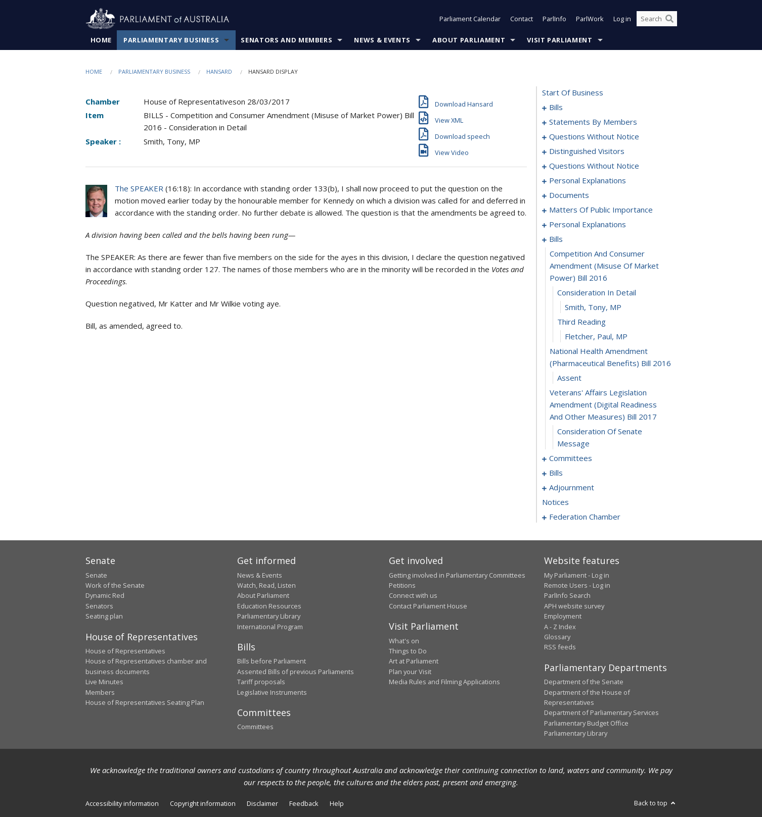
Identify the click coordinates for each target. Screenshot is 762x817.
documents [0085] (569, 195)
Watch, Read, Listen (266, 585)
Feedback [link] (304, 803)
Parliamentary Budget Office (586, 723)
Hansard (219, 71)
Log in (622, 19)
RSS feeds (560, 647)
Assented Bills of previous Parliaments (295, 671)
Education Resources (269, 605)
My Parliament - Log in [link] (576, 575)
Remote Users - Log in (577, 585)
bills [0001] (556, 108)
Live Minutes (104, 682)
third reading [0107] (581, 322)
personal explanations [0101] (587, 225)
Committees (255, 727)
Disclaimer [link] (262, 803)
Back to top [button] (655, 802)
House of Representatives (125, 650)
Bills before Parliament (271, 661)
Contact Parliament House (428, 605)
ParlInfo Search (567, 595)
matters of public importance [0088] (601, 210)
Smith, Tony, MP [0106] (593, 307)
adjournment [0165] (571, 488)
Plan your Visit (410, 671)
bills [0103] (556, 239)
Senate (96, 575)
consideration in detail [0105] (596, 293)
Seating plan (104, 616)
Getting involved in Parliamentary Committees (457, 575)
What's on (404, 640)
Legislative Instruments (272, 692)
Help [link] (337, 803)
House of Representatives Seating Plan (144, 702)
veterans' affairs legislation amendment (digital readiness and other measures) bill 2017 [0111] (603, 405)
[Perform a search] (669, 19)
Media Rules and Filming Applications (444, 682)
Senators (99, 605)
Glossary (557, 636)
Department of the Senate (583, 682)
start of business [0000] (572, 93)
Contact (521, 19)
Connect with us (413, 595)
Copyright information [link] (203, 803)
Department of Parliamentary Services (601, 713)
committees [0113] (570, 458)
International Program (270, 626)
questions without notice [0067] (594, 166)
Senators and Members (286, 39)
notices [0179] (555, 502)
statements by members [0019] (593, 122)
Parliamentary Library (268, 616)
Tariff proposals (261, 682)
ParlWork (590, 19)
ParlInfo (554, 19)
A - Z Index (560, 626)
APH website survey (574, 605)
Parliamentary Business (171, 39)
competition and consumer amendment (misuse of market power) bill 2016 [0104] (604, 266)
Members (100, 692)
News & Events (382, 39)
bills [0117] (556, 473)
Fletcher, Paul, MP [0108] (596, 337)
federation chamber (584, 517)
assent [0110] (569, 378)
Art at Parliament (413, 661)
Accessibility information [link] (122, 803)
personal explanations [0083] (587, 181)
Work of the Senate (115, 585)
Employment (562, 616)
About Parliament (468, 39)
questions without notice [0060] (594, 137)
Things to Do (408, 650)
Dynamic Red (104, 595)
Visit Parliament (559, 39)
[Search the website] (657, 19)
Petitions (402, 585)
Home (101, 39)
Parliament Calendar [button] (470, 19)
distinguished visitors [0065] (586, 151)
